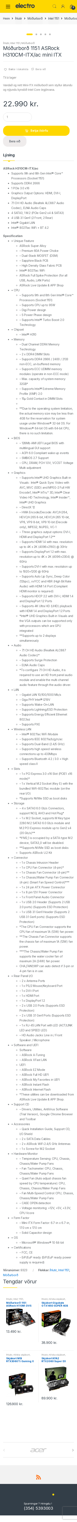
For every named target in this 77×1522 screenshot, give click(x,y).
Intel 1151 (53, 18)
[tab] (9, 228)
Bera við (41, 140)
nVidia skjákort (57, 1370)
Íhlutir (18, 18)
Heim (6, 18)
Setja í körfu (39, 201)
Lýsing (9, 226)
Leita (54, 6)
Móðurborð (35, 18)
